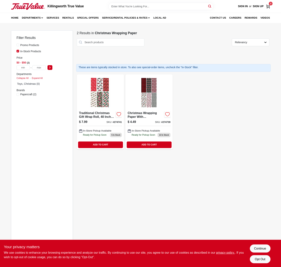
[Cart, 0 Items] (268, 6)
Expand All (37, 78)
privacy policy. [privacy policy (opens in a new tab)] (225, 252)
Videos (265, 17)
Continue (260, 248)
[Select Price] (49, 67)
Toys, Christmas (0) (28, 83)
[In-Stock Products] (18, 51)
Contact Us (218, 17)
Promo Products (29, 45)
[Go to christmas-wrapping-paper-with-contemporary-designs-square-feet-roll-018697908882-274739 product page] (149, 111)
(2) (28, 94)
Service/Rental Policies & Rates (125, 17)
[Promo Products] (18, 45)
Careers (235, 17)
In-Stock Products (30, 51)
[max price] (39, 67)
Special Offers (88, 17)
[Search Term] (160, 6)
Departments (31, 17)
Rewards (251, 17)
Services (53, 17)
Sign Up (258, 6)
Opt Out (260, 259)
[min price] (23, 67)
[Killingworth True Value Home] (28, 6)
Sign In (243, 6)
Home (15, 17)
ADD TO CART (100, 144)
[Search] (210, 6)
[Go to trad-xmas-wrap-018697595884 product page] (100, 111)
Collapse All (23, 78)
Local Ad (159, 17)
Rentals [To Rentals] (68, 17)
